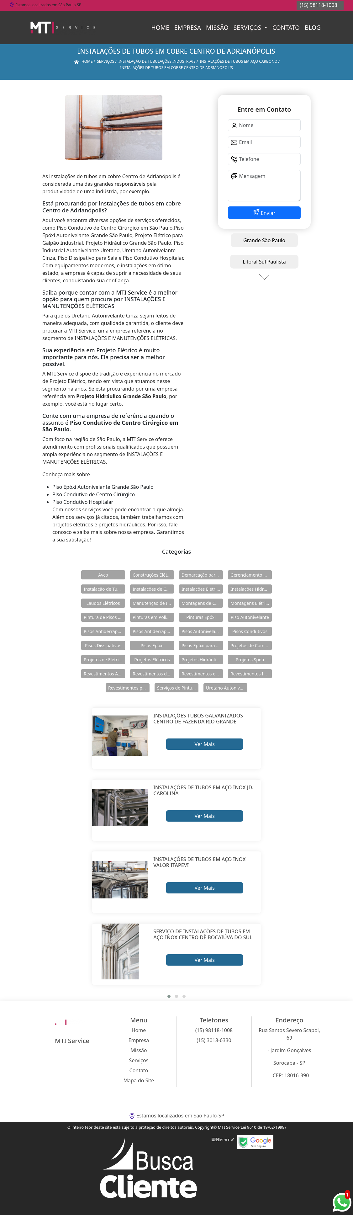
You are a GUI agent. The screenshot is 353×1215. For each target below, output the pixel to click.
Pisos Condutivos (249, 631)
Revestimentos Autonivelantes (104, 674)
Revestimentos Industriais (251, 674)
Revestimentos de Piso (153, 674)
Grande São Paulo (264, 240)
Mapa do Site (139, 1080)
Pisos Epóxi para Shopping (202, 645)
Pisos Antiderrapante (104, 631)
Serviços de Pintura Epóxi (177, 688)
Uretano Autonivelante (226, 688)
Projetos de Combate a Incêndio (251, 645)
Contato (286, 27)
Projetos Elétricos (152, 660)
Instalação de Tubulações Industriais (104, 589)
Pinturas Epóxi (201, 617)
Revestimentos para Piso (129, 688)
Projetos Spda (250, 660)
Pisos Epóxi (151, 645)
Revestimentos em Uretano (202, 674)
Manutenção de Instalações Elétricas (153, 603)
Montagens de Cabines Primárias (202, 603)
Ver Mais (204, 744)
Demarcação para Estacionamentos (202, 575)
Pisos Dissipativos (103, 645)
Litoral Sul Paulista (264, 261)
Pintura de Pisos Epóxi (104, 617)
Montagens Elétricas (251, 603)
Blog (313, 27)
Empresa (187, 27)
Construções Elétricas (153, 575)
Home (160, 27)
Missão (217, 27)
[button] (169, 996)
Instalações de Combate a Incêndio (153, 589)
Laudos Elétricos (103, 603)
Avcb (103, 575)
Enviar (268, 213)
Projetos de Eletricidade (104, 660)
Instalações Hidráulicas (251, 589)
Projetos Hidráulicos (202, 660)
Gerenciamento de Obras (251, 575)
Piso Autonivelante (250, 617)
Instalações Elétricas (202, 589)
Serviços (248, 27)
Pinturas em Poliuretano (153, 617)
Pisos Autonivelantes (202, 631)
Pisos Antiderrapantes (153, 631)
